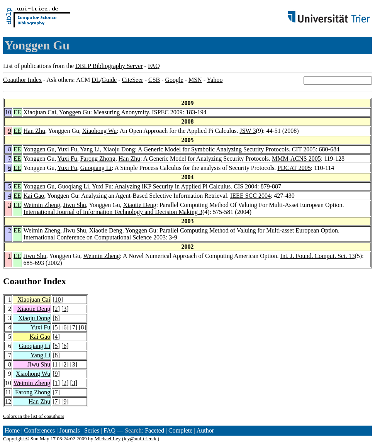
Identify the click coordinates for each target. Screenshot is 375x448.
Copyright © (16, 438)
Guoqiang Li (96, 168)
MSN (195, 79)
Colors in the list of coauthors (33, 416)
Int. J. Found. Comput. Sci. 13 (317, 256)
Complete (180, 430)
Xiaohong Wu (99, 130)
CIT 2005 (304, 149)
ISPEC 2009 (167, 112)
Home (12, 430)
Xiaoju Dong (119, 149)
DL (96, 79)
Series (91, 430)
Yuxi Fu (67, 149)
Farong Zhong (97, 158)
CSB (154, 79)
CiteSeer (132, 79)
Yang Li (90, 149)
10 (8, 112)
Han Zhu (34, 130)
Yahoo (214, 79)
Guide (109, 79)
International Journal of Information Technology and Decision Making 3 (113, 212)
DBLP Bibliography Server (109, 66)
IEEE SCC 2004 (250, 195)
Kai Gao (34, 195)
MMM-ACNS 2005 (296, 158)
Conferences (39, 430)
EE (17, 112)
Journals (69, 430)
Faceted (154, 430)
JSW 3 (247, 130)
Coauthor (22, 281)
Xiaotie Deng (139, 205)
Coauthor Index (22, 79)
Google (174, 79)
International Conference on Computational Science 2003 (95, 237)
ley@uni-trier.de (140, 438)
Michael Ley (108, 438)
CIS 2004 (245, 186)
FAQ (154, 66)
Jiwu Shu (74, 205)
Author (205, 430)
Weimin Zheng (42, 205)
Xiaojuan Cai (40, 112)
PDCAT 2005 (294, 168)
